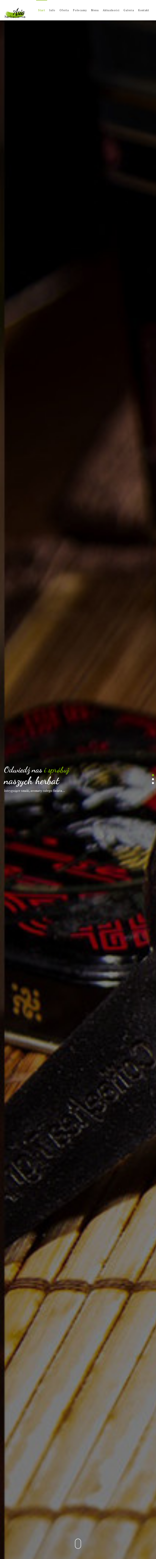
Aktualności (111, 10)
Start (41, 10)
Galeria (129, 10)
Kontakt (143, 10)
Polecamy (80, 10)
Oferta (64, 10)
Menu (95, 10)
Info (52, 10)
